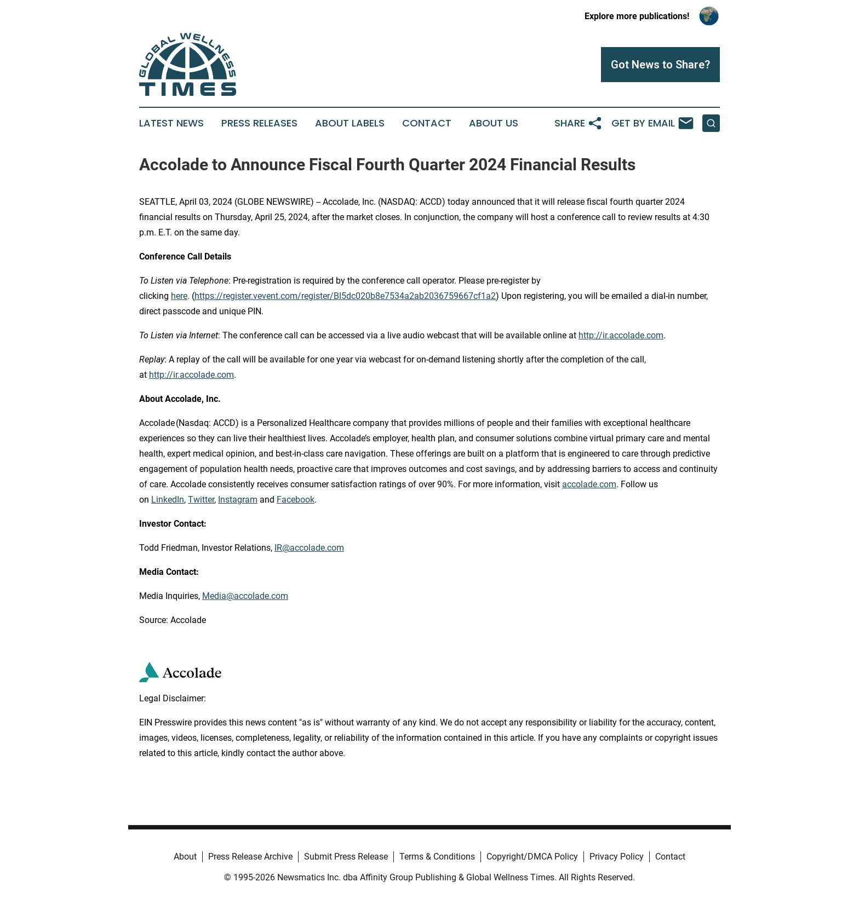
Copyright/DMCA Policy (532, 856)
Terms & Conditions (437, 856)
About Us (493, 123)
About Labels (350, 123)
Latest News (171, 123)
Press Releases (259, 123)
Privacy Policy (616, 856)
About (185, 856)
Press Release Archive (250, 856)
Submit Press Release (346, 856)
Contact (426, 123)
